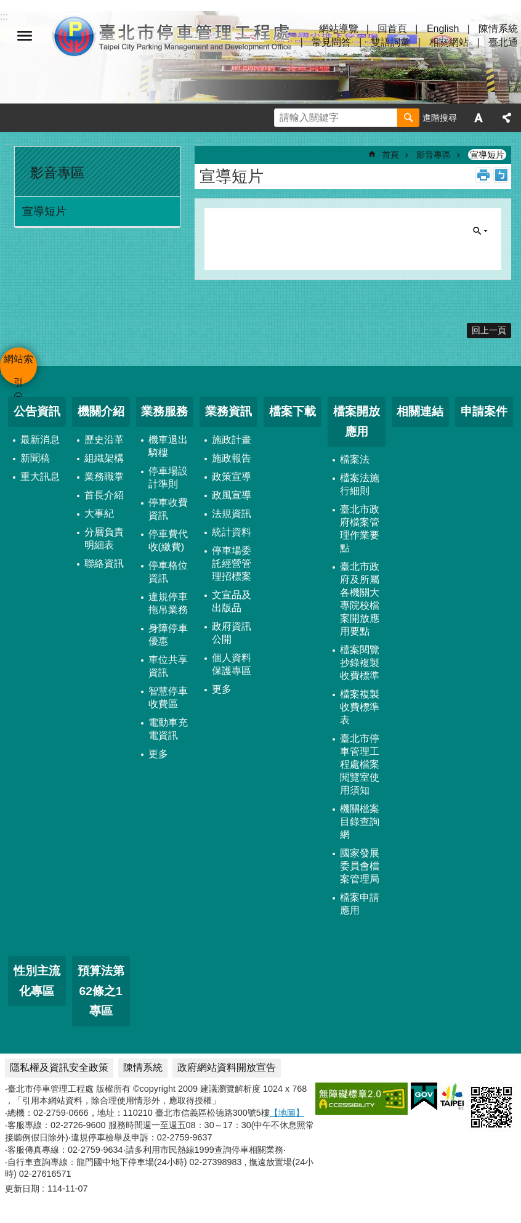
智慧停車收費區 (168, 697)
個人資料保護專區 (231, 664)
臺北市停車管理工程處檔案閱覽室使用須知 (359, 764)
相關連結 (420, 411)
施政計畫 (231, 439)
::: (9, 142)
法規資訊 (231, 513)
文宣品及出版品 (231, 601)
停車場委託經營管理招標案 (231, 563)
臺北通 (503, 42)
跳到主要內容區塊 (6, 6)
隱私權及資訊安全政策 (59, 1067)
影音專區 (57, 173)
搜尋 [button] (408, 117)
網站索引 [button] (24, 35)
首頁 (390, 155)
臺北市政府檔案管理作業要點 (359, 528)
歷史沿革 (104, 439)
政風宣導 (231, 495)
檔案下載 (292, 411)
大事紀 (99, 513)
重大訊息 (40, 476)
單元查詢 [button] (480, 231)
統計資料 (231, 532)
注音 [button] (501, 175)
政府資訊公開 (231, 632)
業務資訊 (228, 411)
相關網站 (449, 42)
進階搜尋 (439, 118)
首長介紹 (104, 495)
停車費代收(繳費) (168, 540)
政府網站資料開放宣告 (226, 1067)
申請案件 (484, 411)
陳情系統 (498, 28)
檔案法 (355, 459)
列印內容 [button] (483, 175)
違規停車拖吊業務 (168, 603)
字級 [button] (478, 118)
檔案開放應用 (356, 421)
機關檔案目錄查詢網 (359, 821)
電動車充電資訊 (168, 729)
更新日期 (22, 1188)
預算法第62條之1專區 (101, 990)
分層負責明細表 (104, 538)
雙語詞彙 (390, 42)
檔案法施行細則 (359, 484)
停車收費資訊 (168, 509)
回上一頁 (489, 330)
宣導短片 (44, 211)
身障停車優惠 (168, 634)
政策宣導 (231, 476)
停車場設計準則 (168, 477)
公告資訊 (37, 411)
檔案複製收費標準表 (359, 707)
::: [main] (199, 142)
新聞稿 (35, 458)
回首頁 (392, 28)
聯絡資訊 (104, 563)
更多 (158, 754)
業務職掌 (104, 476)
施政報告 (231, 458)
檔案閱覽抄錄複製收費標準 (359, 662)
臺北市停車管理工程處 (172, 35)
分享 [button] (507, 118)
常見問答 (331, 42)
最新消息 (40, 439)
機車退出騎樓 (168, 446)
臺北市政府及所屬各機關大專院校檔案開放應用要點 (359, 598)
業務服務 (164, 411)
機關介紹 (101, 411)
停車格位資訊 (168, 571)
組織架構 (104, 458)
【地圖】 (287, 1113)
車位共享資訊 (168, 666)
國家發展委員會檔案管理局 (359, 866)
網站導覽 (338, 28)
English (443, 28)
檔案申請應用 (359, 904)
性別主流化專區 (37, 980)
